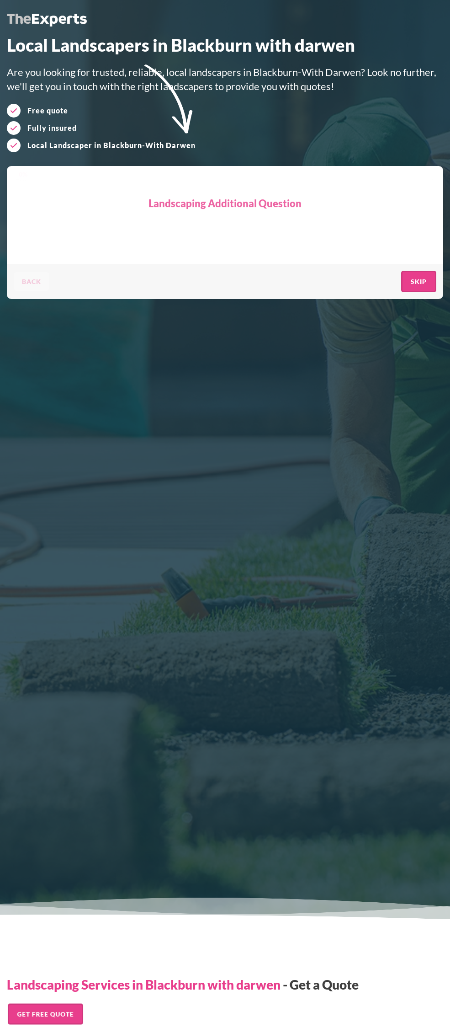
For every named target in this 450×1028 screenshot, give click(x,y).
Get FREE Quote (45, 1013)
